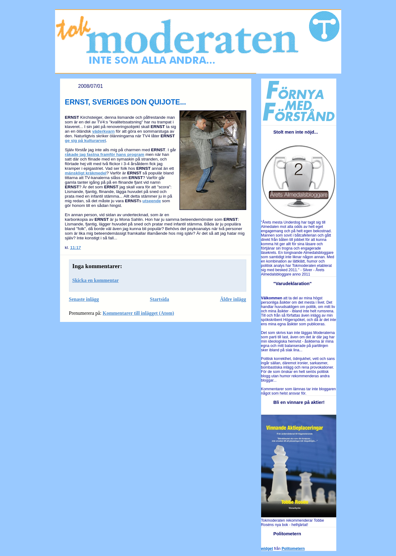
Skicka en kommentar (95, 280)
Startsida (159, 299)
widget (267, 548)
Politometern (293, 548)
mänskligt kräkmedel (86, 173)
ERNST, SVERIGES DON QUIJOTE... (125, 102)
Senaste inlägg (84, 299)
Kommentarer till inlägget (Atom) (138, 313)
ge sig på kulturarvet (85, 140)
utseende (151, 201)
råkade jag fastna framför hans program (104, 154)
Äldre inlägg (233, 299)
